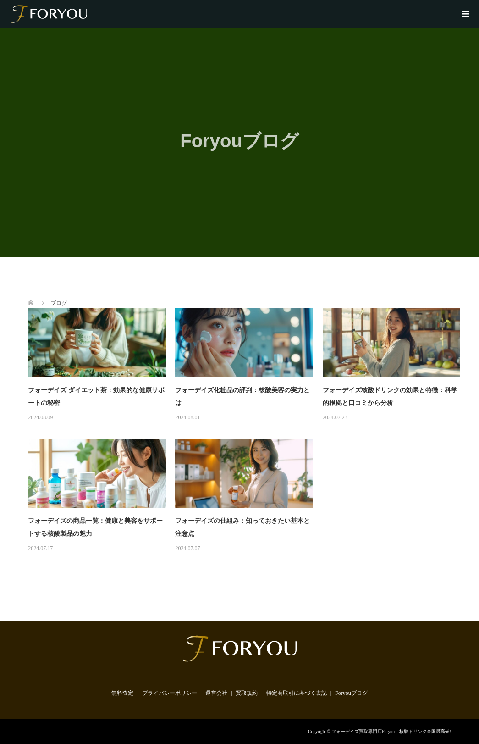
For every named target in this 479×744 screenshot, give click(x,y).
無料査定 (122, 693)
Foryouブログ (351, 693)
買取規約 (247, 693)
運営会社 (216, 693)
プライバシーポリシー (169, 693)
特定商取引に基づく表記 (296, 693)
